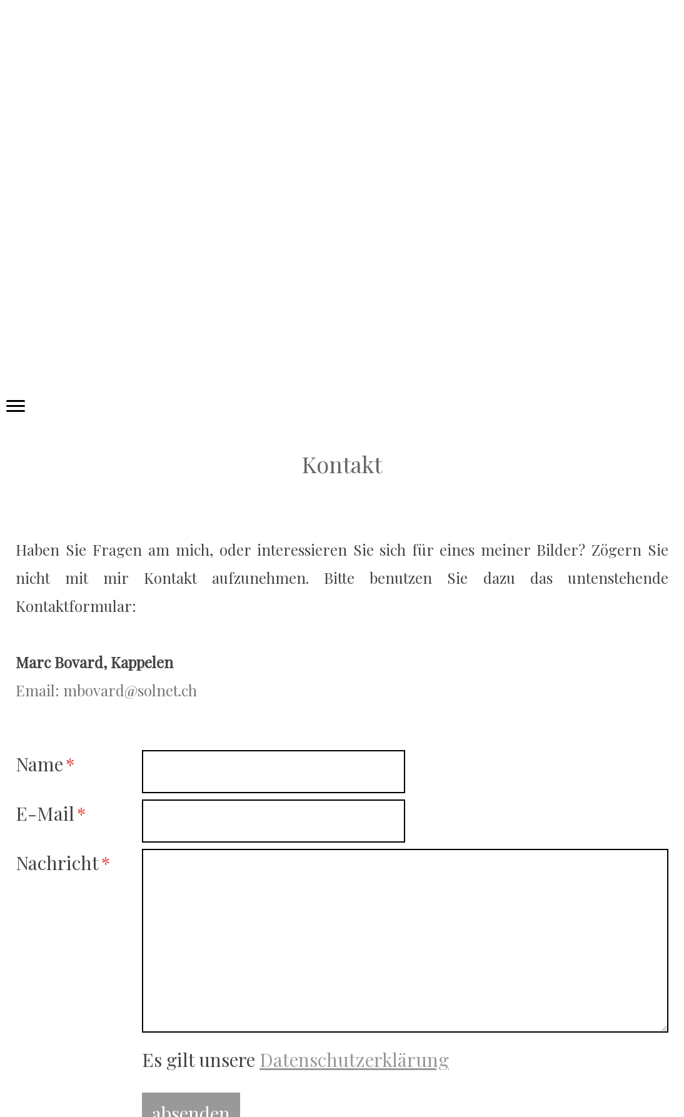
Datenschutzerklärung (354, 1059)
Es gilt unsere (295, 1059)
